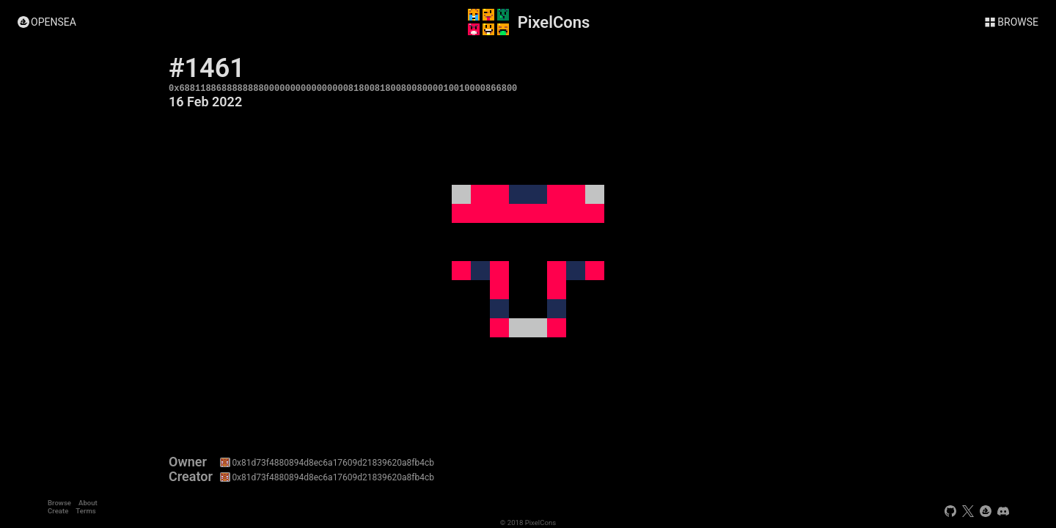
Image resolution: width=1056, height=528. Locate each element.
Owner (188, 462)
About (88, 503)
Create (58, 511)
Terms (85, 511)
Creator (191, 476)
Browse (59, 503)
